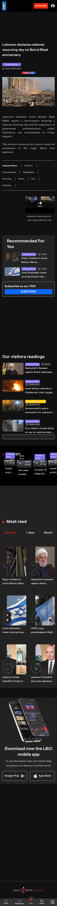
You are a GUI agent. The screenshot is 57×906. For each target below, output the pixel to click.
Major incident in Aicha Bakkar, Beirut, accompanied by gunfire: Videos (35, 260)
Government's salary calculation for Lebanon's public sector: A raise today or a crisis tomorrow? (39, 410)
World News (21, 457)
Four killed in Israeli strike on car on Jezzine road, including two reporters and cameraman (39, 430)
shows (42, 902)
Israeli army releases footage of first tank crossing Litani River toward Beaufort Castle (10, 470)
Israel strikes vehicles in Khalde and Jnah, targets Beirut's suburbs (39, 391)
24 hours (10, 532)
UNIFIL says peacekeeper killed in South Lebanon (41, 630)
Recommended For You (26, 244)
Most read (16, 522)
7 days (30, 532)
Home (6, 902)
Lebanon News (28, 254)
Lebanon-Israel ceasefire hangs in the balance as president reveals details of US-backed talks (14, 679)
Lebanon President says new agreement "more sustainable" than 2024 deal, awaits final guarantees (42, 679)
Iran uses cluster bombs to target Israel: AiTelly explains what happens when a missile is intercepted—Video (24, 472)
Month (48, 532)
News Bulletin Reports (35, 401)
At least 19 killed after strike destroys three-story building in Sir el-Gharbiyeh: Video (41, 472)
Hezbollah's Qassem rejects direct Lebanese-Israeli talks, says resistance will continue (39, 370)
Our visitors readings (23, 357)
